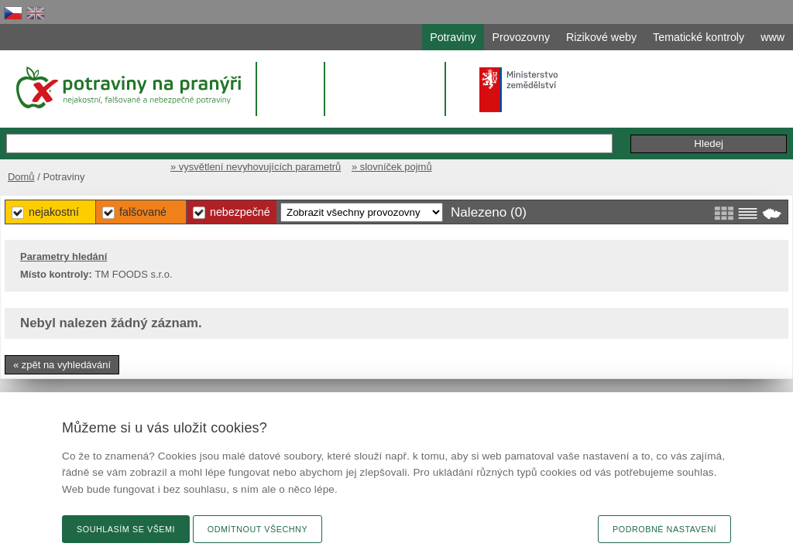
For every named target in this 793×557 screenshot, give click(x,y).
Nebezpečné (450, 208)
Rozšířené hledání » (536, 126)
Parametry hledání (88, 253)
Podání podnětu (720, 127)
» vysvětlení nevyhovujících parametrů (591, 160)
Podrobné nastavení (664, 529)
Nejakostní (246, 208)
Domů (42, 160)
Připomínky (635, 127)
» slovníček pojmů (735, 160)
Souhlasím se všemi (126, 529)
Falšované (344, 208)
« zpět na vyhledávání (87, 361)
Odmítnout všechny (257, 529)
